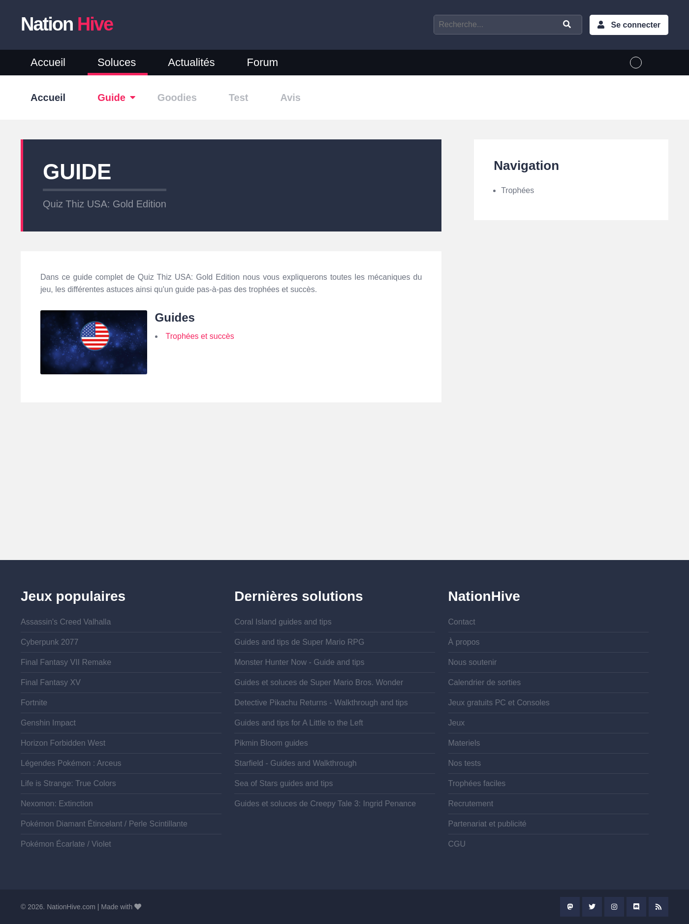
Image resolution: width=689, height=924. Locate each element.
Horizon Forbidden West (63, 743)
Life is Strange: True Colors (68, 783)
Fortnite (34, 702)
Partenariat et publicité (487, 824)
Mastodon (570, 907)
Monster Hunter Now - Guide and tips (299, 662)
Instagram (614, 907)
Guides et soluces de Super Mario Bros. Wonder (318, 682)
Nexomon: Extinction (57, 803)
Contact (461, 622)
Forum (263, 62)
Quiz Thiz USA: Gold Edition (104, 203)
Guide (111, 97)
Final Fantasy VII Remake (66, 662)
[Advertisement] (231, 491)
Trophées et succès (200, 336)
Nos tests (464, 763)
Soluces (116, 62)
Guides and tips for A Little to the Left (298, 723)
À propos (464, 642)
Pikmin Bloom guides (271, 743)
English (655, 62)
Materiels (464, 743)
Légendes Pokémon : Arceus (71, 763)
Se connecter (635, 25)
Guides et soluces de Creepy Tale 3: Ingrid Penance (325, 803)
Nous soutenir (472, 662)
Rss (658, 907)
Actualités (191, 62)
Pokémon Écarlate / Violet (66, 844)
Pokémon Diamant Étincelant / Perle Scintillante (104, 824)
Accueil (48, 62)
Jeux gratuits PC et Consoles (499, 702)
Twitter (592, 907)
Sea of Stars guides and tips (283, 783)
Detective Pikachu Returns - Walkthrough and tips (320, 702)
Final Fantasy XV (51, 682)
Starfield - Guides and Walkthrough (295, 763)
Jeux (456, 723)
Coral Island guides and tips (282, 622)
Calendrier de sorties (484, 682)
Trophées (517, 190)
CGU (457, 844)
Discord (636, 907)
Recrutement (471, 803)
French (636, 62)
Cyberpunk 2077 (49, 642)
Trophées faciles (477, 783)
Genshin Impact (48, 723)
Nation (67, 24)
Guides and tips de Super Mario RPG (299, 642)
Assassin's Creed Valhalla (66, 622)
